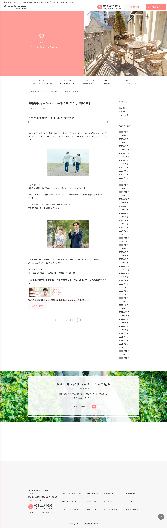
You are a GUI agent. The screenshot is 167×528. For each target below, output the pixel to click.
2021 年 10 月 (124, 315)
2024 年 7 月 (123, 209)
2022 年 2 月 (123, 301)
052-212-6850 (48, 512)
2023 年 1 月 (123, 262)
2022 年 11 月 (124, 270)
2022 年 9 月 (123, 277)
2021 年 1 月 (123, 347)
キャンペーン (124, 115)
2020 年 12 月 (124, 351)
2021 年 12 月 (124, 308)
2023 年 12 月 (124, 234)
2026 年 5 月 (123, 132)
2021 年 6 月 (123, 330)
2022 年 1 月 (123, 305)
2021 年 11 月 (124, 312)
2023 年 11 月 (124, 238)
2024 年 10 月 (124, 199)
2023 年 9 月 (123, 245)
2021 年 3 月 (123, 340)
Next (79, 320)
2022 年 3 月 (123, 298)
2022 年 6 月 (123, 287)
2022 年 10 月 (124, 273)
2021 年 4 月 (123, 337)
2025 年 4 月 (123, 178)
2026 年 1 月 (123, 146)
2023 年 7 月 (123, 252)
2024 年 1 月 (123, 231)
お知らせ (122, 111)
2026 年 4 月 (123, 135)
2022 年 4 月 (123, 294)
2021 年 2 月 (123, 344)
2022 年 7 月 (123, 284)
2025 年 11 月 (124, 153)
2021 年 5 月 (123, 333)
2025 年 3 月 (123, 181)
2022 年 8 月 (123, 280)
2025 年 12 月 (124, 149)
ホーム (30, 91)
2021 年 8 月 (123, 323)
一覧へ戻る (68, 320)
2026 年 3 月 (123, 139)
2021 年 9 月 (123, 319)
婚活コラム (123, 108)
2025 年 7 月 (123, 167)
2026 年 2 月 (123, 142)
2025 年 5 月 (123, 174)
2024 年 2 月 (123, 227)
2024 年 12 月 (124, 192)
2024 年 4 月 (123, 220)
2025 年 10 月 (124, 157)
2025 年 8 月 (123, 164)
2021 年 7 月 (123, 326)
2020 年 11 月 (124, 354)
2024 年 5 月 (123, 217)
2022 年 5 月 (123, 291)
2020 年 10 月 (124, 358)
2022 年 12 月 (124, 266)
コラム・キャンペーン (41, 91)
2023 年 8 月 (123, 248)
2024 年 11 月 (124, 195)
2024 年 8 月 (123, 206)
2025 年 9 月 (123, 160)
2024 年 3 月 (123, 224)
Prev (57, 320)
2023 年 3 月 (123, 259)
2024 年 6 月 (123, 213)
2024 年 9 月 (123, 202)
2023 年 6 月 (123, 255)
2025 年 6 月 (123, 171)
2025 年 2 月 (123, 185)
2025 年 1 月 (123, 188)
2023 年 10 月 (124, 241)
